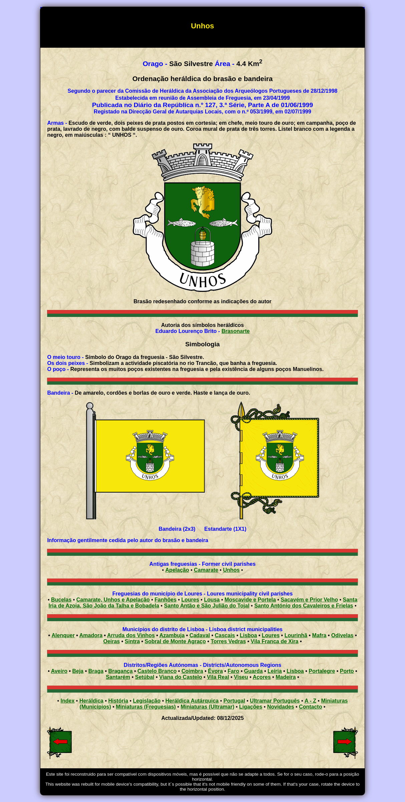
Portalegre (322, 671)
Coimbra (192, 671)
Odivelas (342, 635)
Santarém (118, 677)
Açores (262, 677)
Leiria (275, 671)
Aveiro (59, 671)
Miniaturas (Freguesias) (146, 707)
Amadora (90, 635)
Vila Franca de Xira (275, 641)
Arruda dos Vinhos (131, 635)
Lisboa (248, 635)
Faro (233, 671)
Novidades (280, 707)
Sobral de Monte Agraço (175, 641)
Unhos (231, 570)
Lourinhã (296, 635)
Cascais (225, 635)
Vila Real (218, 677)
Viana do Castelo (180, 677)
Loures (271, 635)
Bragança (120, 671)
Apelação (177, 570)
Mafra (319, 635)
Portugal (234, 701)
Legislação (147, 701)
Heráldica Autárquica (192, 701)
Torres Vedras (228, 641)
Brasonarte (236, 331)
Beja (77, 671)
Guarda (253, 671)
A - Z (310, 701)
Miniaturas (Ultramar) (207, 707)
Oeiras (111, 641)
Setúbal (144, 677)
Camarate (206, 570)
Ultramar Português (275, 701)
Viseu (241, 677)
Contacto (310, 707)
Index (68, 701)
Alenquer (63, 635)
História (118, 701)
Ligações (250, 707)
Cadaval (199, 635)
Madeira (286, 677)
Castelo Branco (156, 671)
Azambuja (172, 635)
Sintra (132, 641)
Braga (95, 671)
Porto (347, 671)
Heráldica (91, 701)
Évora (215, 671)
